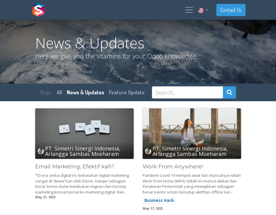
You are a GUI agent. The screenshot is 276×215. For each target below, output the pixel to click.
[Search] (229, 92)
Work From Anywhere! (173, 167)
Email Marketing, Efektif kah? (74, 167)
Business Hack (159, 200)
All (59, 92)
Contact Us (231, 10)
